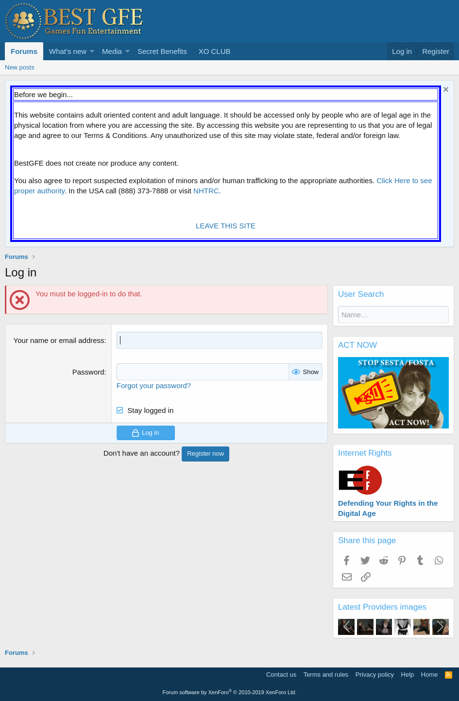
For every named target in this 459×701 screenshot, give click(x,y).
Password (88, 372)
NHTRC (206, 191)
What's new (67, 51)
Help (407, 674)
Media (112, 51)
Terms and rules (326, 674)
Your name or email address (59, 340)
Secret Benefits (162, 51)
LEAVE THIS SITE (225, 226)
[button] (92, 51)
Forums (24, 51)
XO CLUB (215, 51)
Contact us (281, 674)
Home (429, 674)
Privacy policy (375, 674)
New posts (19, 67)
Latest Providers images (382, 607)
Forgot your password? (154, 385)
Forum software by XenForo (230, 692)
